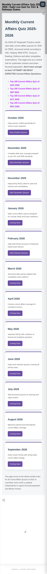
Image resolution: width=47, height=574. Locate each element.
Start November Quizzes (19, 162)
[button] (43, 14)
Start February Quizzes (19, 253)
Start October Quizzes (18, 132)
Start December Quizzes (19, 193)
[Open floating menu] (42, 4)
